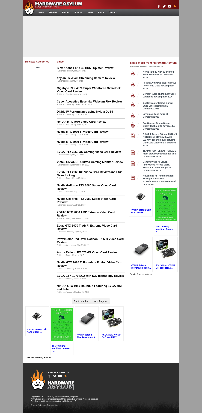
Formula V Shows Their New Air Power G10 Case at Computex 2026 (159, 86)
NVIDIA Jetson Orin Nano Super (37, 330)
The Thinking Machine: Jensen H (61, 348)
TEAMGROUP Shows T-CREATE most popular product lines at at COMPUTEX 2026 (159, 154)
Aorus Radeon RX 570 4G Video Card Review (87, 252)
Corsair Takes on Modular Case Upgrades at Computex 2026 (159, 95)
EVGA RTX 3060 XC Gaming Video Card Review (89, 152)
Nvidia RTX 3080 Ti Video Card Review (82, 141)
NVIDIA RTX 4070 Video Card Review (81, 121)
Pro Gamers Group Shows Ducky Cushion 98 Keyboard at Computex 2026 (159, 126)
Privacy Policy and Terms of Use (44, 405)
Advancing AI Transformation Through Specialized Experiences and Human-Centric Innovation (160, 179)
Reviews (53, 12)
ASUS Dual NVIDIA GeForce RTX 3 (111, 336)
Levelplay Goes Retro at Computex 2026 (155, 115)
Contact (112, 12)
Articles (65, 12)
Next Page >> (100, 301)
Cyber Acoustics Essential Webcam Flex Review (89, 101)
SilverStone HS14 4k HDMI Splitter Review (85, 68)
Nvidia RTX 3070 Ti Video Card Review (82, 131)
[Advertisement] (101, 36)
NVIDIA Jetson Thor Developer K (87, 336)
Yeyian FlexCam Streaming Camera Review (86, 78)
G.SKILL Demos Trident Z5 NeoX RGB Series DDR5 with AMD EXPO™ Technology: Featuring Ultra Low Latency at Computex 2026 (160, 140)
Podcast (78, 12)
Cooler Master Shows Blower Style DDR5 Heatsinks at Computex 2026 (158, 106)
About (101, 12)
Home (41, 12)
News (90, 12)
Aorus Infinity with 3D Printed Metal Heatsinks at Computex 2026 (158, 75)
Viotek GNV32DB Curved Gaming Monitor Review (90, 162)
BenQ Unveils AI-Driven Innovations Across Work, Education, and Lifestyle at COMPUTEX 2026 (157, 166)
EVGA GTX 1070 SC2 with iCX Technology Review (90, 275)
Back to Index (81, 301)
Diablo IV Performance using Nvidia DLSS (85, 111)
